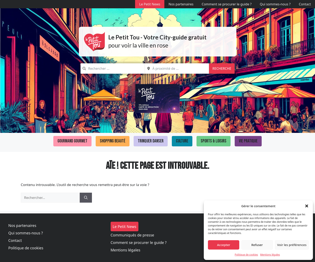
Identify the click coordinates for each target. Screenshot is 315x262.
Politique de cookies (246, 254)
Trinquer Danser (151, 141)
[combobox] (113, 68)
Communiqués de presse (132, 235)
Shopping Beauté (112, 141)
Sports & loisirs (213, 141)
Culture (182, 141)
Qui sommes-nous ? (275, 4)
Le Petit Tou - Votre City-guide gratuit (157, 37)
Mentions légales (270, 254)
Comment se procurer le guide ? (227, 4)
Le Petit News (149, 4)
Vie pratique (248, 141)
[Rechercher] (86, 198)
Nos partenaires (180, 4)
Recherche (221, 68)
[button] (307, 206)
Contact (305, 4)
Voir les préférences (291, 245)
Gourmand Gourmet (72, 141)
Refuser (257, 245)
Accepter (223, 245)
